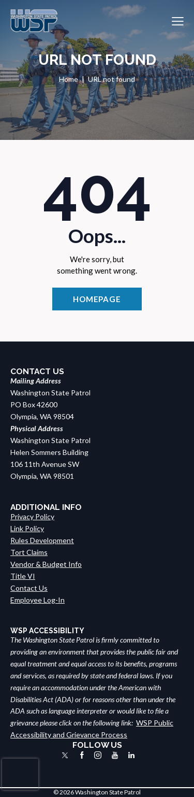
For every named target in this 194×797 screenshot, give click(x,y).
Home (68, 79)
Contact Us (29, 587)
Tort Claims (29, 552)
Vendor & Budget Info (46, 564)
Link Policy (27, 528)
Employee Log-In (37, 599)
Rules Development (42, 540)
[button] (178, 21)
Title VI (22, 576)
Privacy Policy (32, 516)
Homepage (97, 299)
